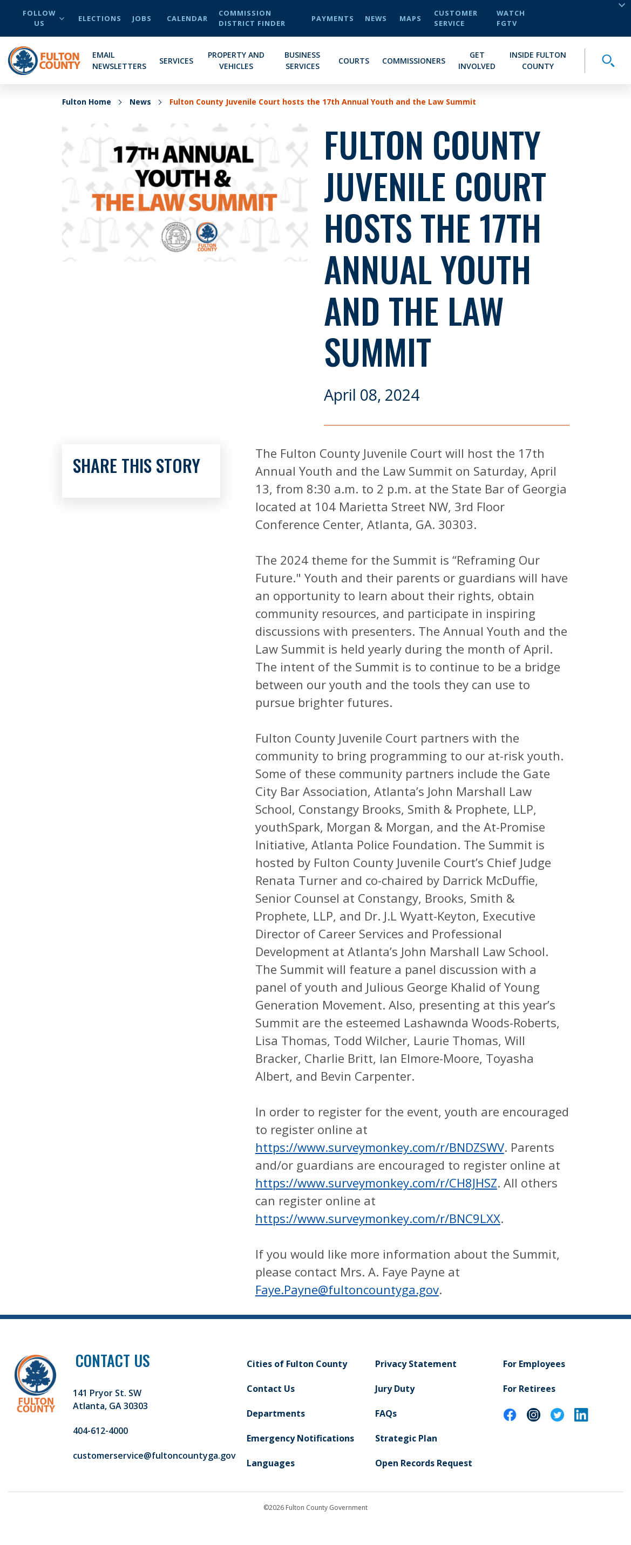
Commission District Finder (252, 18)
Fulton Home (86, 102)
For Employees (534, 1364)
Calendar (187, 18)
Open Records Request (423, 1463)
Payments (332, 18)
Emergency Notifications (300, 1438)
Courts (353, 61)
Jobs (142, 18)
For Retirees (529, 1389)
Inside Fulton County (538, 60)
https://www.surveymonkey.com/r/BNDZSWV (379, 1147)
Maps (410, 18)
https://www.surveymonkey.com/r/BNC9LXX (377, 1218)
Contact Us (271, 1389)
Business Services (302, 60)
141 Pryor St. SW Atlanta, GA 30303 (110, 1399)
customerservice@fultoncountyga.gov (154, 1455)
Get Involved (477, 60)
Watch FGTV (511, 18)
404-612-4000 (100, 1431)
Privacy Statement (416, 1364)
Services (176, 61)
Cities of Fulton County (297, 1364)
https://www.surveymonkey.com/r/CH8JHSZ (376, 1183)
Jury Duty (395, 1389)
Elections (99, 18)
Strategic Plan (406, 1438)
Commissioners (413, 61)
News (376, 18)
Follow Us (43, 18)
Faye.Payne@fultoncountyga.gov (347, 1289)
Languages (271, 1463)
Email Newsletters (119, 60)
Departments (276, 1413)
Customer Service (456, 18)
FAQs (386, 1413)
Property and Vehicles (236, 60)
